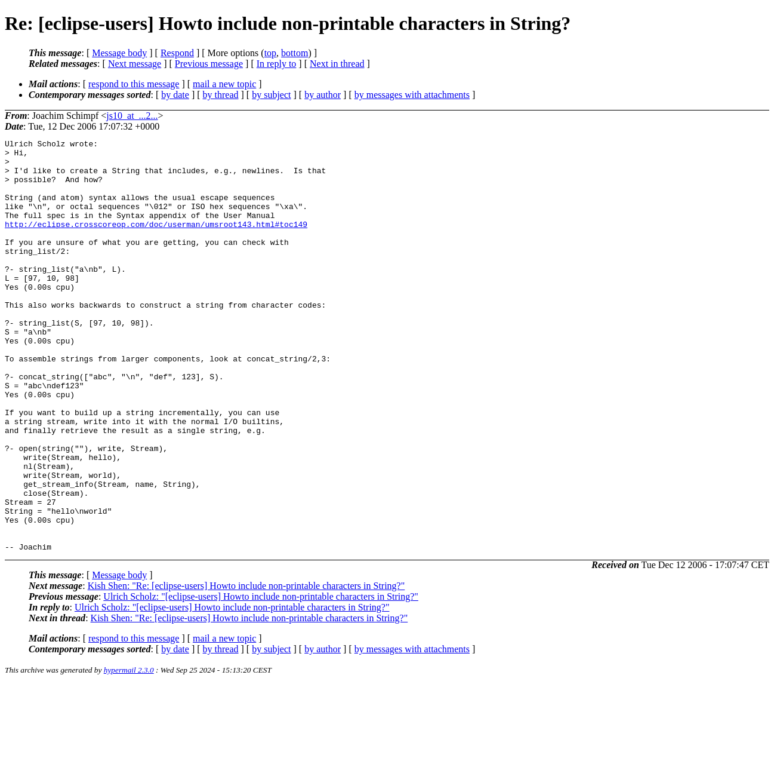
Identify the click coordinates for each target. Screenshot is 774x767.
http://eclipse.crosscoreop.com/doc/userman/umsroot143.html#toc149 (156, 242)
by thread (221, 95)
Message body (119, 53)
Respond (177, 53)
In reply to (277, 64)
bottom (294, 53)
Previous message (209, 64)
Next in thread (337, 64)
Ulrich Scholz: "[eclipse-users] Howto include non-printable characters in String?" (260, 679)
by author (322, 95)
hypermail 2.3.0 (129, 752)
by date (175, 95)
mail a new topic (224, 84)
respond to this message (133, 84)
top (270, 53)
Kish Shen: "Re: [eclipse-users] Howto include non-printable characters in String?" (246, 668)
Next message (134, 64)
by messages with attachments (412, 95)
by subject (271, 95)
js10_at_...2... (132, 116)
